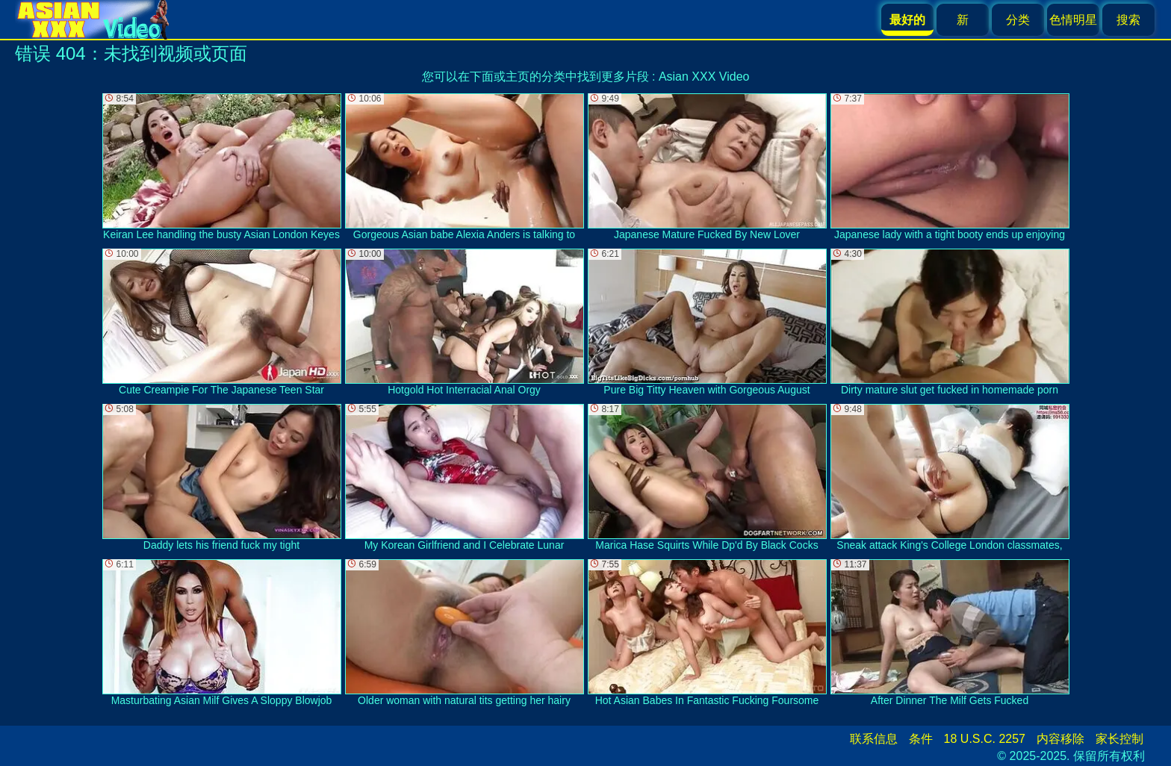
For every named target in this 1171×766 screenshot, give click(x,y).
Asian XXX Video (704, 76)
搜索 (1128, 19)
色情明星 (1073, 19)
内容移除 (1060, 738)
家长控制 (1119, 738)
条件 (921, 738)
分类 (1018, 19)
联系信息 (874, 738)
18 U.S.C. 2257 (984, 738)
